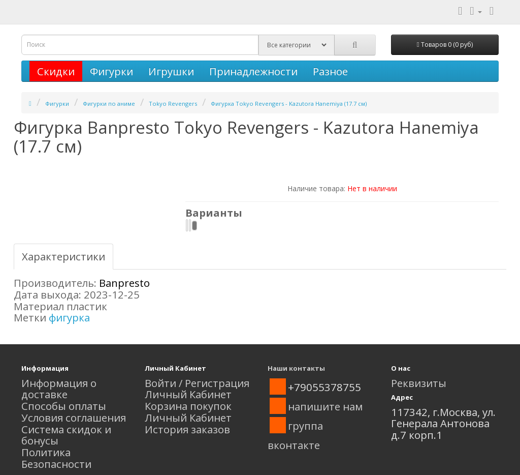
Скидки (56, 71)
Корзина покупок (188, 406)
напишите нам (325, 406)
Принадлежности (253, 71)
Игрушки (171, 71)
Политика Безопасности (56, 458)
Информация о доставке (58, 389)
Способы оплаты (63, 406)
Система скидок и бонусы (66, 435)
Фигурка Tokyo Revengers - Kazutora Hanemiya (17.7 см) (289, 103)
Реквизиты (418, 383)
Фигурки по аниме (109, 103)
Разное (330, 71)
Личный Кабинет (188, 394)
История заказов (187, 429)
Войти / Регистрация (197, 383)
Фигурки (111, 71)
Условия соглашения (73, 417)
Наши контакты (296, 368)
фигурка (69, 317)
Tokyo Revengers (173, 103)
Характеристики (63, 256)
